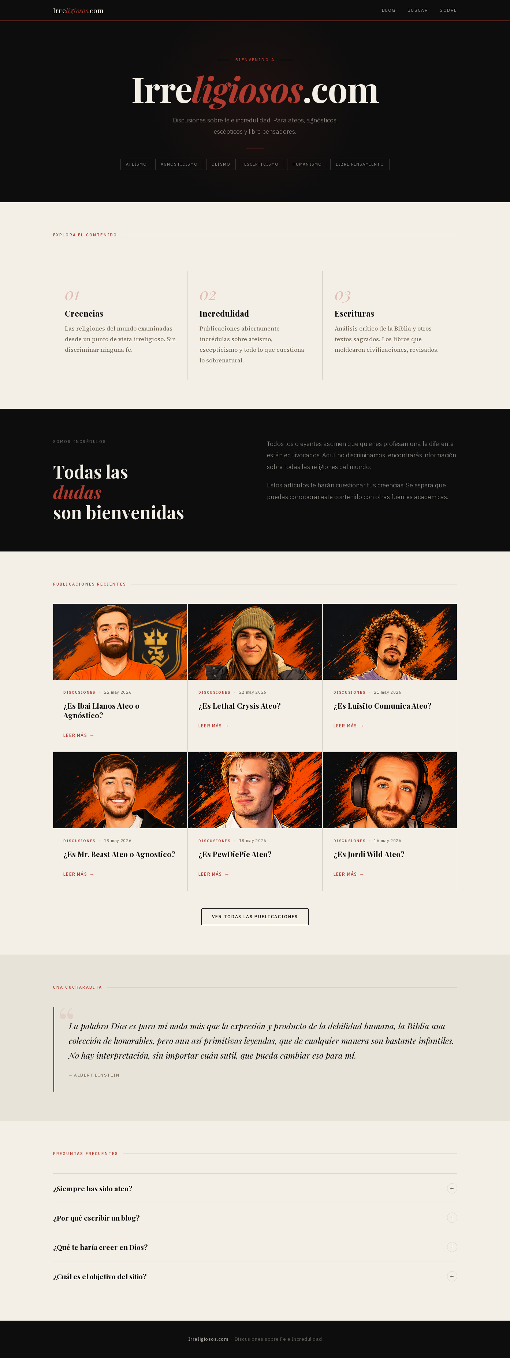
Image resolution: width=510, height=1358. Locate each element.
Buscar (417, 10)
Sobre (448, 10)
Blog (389, 10)
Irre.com (78, 10)
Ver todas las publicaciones (255, 916)
